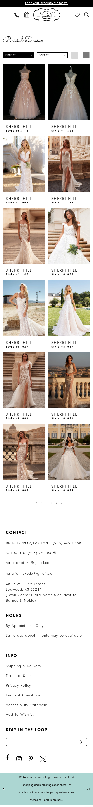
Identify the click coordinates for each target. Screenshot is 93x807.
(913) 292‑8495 (42, 553)
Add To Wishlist (20, 715)
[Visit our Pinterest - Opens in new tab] (31, 761)
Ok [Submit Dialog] (88, 791)
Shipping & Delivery (23, 666)
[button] (6, 15)
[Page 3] (46, 503)
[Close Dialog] (4, 791)
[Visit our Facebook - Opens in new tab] (7, 760)
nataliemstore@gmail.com (29, 563)
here (60, 802)
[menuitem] (6, 15)
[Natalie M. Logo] (47, 15)
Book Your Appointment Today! (46, 3)
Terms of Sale (18, 676)
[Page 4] (52, 503)
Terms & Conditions (23, 696)
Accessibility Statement (27, 705)
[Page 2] (41, 503)
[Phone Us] (17, 15)
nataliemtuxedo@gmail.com (30, 574)
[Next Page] (63, 503)
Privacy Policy (18, 686)
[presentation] (24, 93)
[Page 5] (57, 503)
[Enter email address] (46, 743)
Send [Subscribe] (82, 743)
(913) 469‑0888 (67, 543)
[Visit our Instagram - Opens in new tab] (19, 761)
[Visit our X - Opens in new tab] (43, 761)
